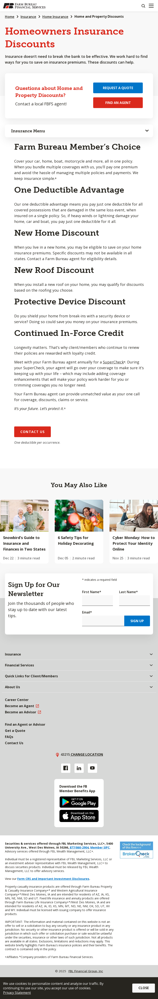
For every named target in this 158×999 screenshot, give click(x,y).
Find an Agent (118, 102)
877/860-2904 (79, 847)
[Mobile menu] (151, 6)
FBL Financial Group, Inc (86, 971)
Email (87, 612)
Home (9, 16)
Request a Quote (118, 88)
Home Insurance (55, 16)
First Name (91, 592)
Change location (86, 754)
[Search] (143, 6)
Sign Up (137, 621)
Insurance (28, 16)
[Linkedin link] (79, 768)
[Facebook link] (65, 768)
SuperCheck (113, 362)
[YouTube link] (92, 768)
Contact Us (32, 432)
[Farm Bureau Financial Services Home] (24, 5)
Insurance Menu (28, 130)
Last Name (128, 592)
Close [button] (143, 988)
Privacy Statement (17, 992)
